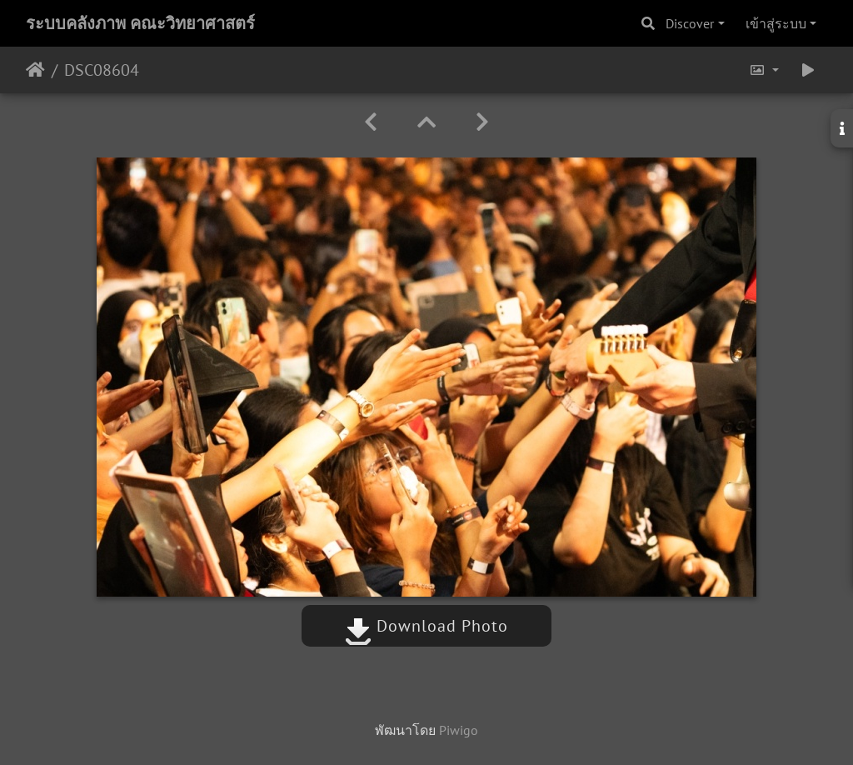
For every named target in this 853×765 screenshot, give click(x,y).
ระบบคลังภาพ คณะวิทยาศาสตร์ (140, 23)
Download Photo (426, 626)
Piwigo (458, 730)
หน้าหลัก (35, 70)
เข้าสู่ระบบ (776, 23)
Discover (690, 23)
